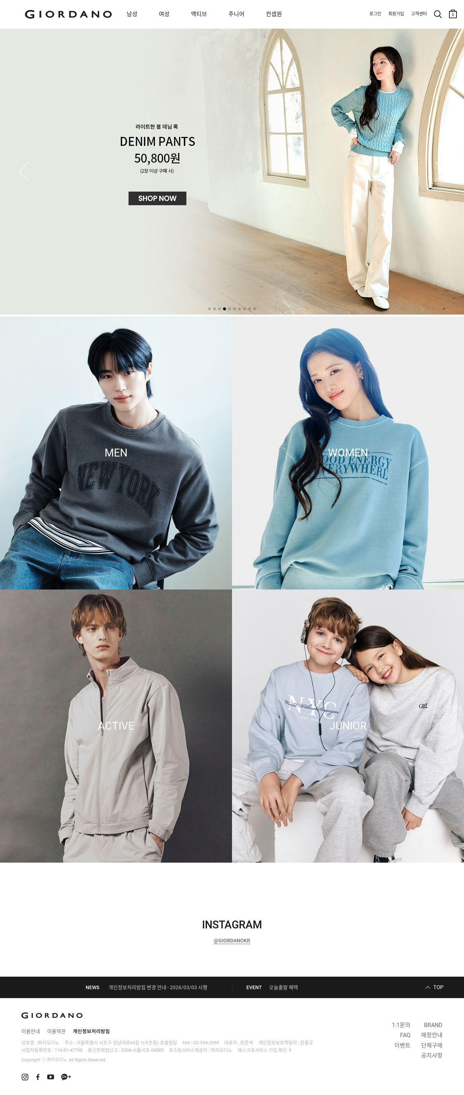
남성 (132, 14)
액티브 (199, 14)
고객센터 (419, 13)
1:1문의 (401, 1025)
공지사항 (432, 1055)
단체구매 (432, 1045)
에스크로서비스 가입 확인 (262, 1050)
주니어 (236, 14)
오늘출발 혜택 (283, 987)
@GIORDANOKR (232, 940)
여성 (164, 14)
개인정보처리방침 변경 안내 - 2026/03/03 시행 (158, 987)
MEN (116, 453)
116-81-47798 (68, 1050)
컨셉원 (274, 14)
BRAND (433, 1025)
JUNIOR (348, 726)
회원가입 (396, 13)
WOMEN (348, 453)
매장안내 (432, 1035)
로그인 (375, 13)
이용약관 (56, 1031)
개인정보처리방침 (91, 1031)
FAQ (405, 1035)
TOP (438, 987)
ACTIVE (116, 726)
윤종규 (306, 1042)
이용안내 (30, 1031)
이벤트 (402, 1045)
